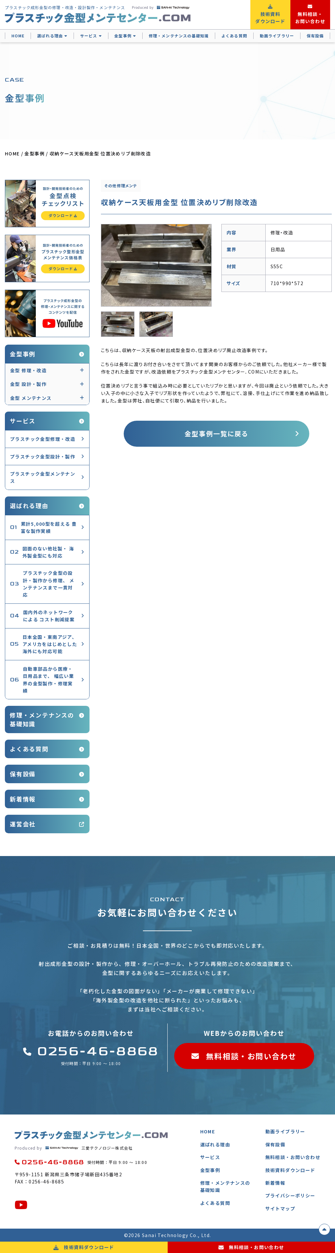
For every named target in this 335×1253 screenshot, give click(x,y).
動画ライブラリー (277, 35)
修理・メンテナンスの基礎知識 (179, 35)
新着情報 (22, 799)
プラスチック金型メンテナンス (42, 477)
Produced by (160, 7)
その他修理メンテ (120, 185)
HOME (18, 35)
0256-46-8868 (91, 1051)
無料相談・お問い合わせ (244, 1056)
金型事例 (123, 35)
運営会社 (22, 824)
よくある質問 (234, 35)
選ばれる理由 (50, 35)
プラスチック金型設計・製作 (42, 456)
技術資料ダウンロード (290, 1170)
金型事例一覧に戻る (216, 433)
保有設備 (315, 35)
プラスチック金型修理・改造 (42, 439)
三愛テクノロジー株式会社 (74, 1148)
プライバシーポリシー (290, 1195)
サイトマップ (280, 1208)
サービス (88, 35)
